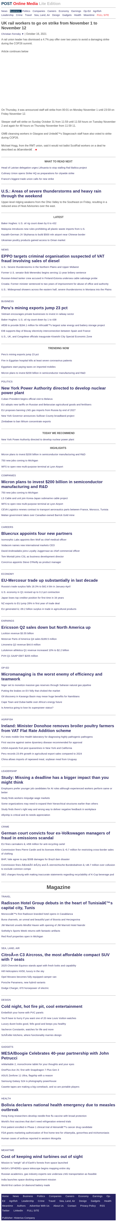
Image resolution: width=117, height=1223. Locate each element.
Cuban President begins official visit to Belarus (27, 399)
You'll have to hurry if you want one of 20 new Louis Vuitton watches (38, 1018)
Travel (28, 15)
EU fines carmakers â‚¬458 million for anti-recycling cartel (33, 844)
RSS (102, 1205)
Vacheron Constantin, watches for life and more (27, 1029)
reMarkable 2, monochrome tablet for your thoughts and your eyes (37, 1064)
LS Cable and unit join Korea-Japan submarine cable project (34, 498)
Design (56, 15)
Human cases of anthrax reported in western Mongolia (31, 1138)
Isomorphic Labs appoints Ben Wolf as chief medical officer (34, 539)
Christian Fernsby (12, 34)
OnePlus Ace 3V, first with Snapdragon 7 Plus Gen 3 (30, 1070)
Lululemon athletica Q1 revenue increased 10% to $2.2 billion (35, 650)
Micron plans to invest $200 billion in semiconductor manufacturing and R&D (43, 373)
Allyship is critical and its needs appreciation (25, 815)
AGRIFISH (7, 719)
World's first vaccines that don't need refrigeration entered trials (36, 1121)
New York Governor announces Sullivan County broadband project (37, 416)
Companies (39, 11)
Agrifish (97, 11)
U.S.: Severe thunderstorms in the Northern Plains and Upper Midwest (40, 267)
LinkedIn (18, 1210)
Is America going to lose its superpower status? (27, 707)
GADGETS (7, 1047)
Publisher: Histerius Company (18, 1218)
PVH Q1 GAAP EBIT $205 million (19, 656)
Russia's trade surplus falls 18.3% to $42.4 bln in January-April (35, 586)
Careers (52, 11)
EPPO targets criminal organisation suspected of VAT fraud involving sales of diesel (52, 258)
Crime (19, 15)
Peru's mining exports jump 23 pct (34, 308)
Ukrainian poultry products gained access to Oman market (33, 240)
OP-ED (5, 667)
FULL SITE (33, 1210)
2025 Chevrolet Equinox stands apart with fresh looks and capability (38, 965)
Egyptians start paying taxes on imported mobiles (28, 367)
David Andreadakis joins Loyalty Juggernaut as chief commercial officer (40, 551)
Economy (64, 11)
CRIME (5, 826)
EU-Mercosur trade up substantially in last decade (49, 580)
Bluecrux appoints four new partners (36, 533)
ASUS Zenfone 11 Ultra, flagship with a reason (27, 1075)
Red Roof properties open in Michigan (22, 936)
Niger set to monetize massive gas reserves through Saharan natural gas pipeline (46, 685)
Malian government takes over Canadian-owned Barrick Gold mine (37, 515)
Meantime (89, 15)
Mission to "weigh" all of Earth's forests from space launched (34, 1162)
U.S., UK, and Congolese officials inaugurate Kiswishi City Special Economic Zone (46, 336)
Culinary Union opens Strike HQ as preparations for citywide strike (37, 173)
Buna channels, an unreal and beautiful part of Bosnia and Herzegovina (40, 919)
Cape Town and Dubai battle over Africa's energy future (31, 702)
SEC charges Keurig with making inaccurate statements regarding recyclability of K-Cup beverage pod (57, 874)
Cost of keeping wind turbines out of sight (42, 1156)
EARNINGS (7, 620)
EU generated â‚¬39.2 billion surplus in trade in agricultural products (38, 609)
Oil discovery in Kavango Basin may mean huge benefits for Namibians (40, 696)
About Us (58, 1205)
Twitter (6, 1210)
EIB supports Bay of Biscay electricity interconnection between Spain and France (45, 331)
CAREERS (7, 527)
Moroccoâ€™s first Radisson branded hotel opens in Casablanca (37, 914)
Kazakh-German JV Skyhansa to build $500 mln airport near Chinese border (43, 234)
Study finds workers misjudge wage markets (25, 798)
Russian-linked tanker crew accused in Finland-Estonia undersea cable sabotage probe (49, 278)
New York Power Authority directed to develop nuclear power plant (37, 439)
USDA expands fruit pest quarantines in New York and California (36, 748)
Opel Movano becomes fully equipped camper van (28, 977)
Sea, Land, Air (42, 15)
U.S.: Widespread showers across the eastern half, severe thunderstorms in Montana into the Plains (56, 289)
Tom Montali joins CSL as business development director (32, 556)
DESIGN (6, 1000)
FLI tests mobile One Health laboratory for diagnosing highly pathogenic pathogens (47, 736)
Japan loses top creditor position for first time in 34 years (32, 597)
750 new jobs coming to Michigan (19, 460)
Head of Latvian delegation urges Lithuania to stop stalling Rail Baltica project (44, 167)
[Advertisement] (26, 74)
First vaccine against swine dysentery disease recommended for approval (41, 742)
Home (5, 1196)
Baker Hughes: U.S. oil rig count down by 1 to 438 (28, 319)
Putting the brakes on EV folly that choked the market (30, 690)
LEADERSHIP (9, 771)
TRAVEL (6, 896)
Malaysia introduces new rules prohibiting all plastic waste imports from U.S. (43, 229)
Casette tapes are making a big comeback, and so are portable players (40, 1086)
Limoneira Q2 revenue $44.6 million (21, 644)
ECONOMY (7, 574)
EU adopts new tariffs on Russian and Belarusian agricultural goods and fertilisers (46, 404)
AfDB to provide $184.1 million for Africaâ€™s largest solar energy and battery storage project (53, 325)
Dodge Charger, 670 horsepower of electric (25, 988)
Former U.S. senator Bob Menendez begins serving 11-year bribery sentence (43, 272)
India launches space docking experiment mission (28, 1179)
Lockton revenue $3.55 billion (17, 633)
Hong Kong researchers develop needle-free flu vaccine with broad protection (44, 1116)
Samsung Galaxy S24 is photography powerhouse (28, 1081)
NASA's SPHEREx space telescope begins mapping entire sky (35, 1168)
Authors (21, 1205)
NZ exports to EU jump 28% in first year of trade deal (30, 603)
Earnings (76, 11)
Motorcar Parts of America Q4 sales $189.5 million (29, 639)
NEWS (5, 249)
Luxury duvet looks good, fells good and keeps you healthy (33, 1024)
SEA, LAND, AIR (10, 948)
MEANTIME (7, 1150)
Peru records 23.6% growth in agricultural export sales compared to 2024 (41, 753)
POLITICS (7, 381)
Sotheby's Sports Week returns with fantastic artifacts (30, 930)
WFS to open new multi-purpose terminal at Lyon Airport (32, 466)
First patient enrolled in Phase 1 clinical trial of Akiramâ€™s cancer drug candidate (46, 1127)
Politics (26, 11)
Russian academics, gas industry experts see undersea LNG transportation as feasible (49, 1174)
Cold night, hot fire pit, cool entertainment (41, 1006)
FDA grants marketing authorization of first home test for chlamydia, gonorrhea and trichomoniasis (55, 1132)
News (4, 11)
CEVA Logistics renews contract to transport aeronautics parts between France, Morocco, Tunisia (54, 509)
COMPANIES (8, 475)
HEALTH (6, 1098)
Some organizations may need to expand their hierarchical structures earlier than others (49, 803)
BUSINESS (7, 301)
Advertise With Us (40, 1205)
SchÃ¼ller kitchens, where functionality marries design (31, 1035)
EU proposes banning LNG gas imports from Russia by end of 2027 (38, 410)
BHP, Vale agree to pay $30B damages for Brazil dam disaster (35, 859)
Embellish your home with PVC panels (22, 1012)
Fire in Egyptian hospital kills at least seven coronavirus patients (36, 360)
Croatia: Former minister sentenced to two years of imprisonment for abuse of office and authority (55, 284)
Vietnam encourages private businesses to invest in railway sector (37, 314)
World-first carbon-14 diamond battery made (25, 1185)
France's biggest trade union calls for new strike (27, 179)
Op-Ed (87, 11)
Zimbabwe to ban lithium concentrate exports (26, 421)
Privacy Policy (88, 1205)
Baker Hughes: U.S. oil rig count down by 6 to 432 (28, 223)
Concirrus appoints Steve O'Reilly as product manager (31, 562)
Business (15, 11)
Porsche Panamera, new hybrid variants (23, 982)
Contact (72, 1205)
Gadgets (67, 15)
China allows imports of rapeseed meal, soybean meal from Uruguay (39, 759)
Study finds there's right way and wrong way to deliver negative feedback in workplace (48, 809)
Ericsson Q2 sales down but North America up (46, 627)
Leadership (7, 15)
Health (77, 15)
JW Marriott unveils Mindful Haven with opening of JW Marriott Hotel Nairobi (43, 925)
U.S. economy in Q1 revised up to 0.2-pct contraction (30, 592)
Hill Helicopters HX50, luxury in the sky (22, 971)
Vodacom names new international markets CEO (28, 545)
